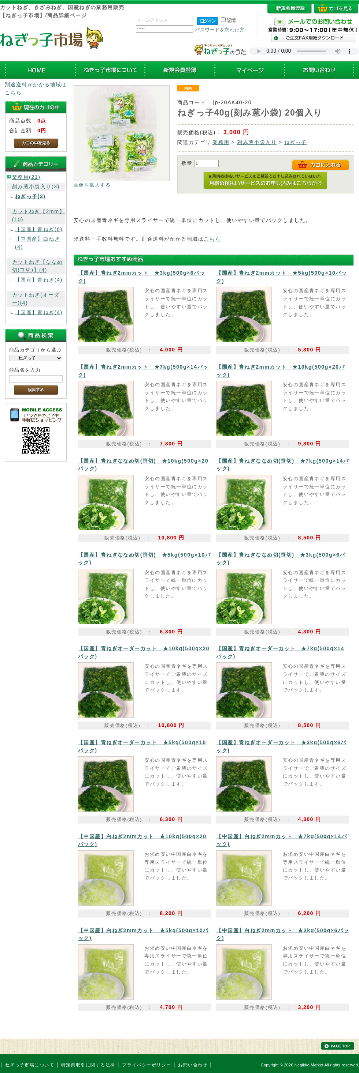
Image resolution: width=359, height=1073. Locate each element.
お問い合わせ (193, 1065)
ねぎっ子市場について (29, 1065)
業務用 (220, 142)
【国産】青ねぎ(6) (39, 229)
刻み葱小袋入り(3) (36, 186)
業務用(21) (26, 177)
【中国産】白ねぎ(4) (37, 243)
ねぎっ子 (295, 142)
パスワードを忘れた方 (219, 30)
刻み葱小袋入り (257, 142)
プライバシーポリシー (146, 1065)
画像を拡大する (92, 185)
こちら (212, 239)
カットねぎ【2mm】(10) (38, 215)
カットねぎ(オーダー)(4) (36, 299)
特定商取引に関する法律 (88, 1065)
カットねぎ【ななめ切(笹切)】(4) (37, 266)
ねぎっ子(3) (30, 196)
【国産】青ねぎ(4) (39, 280)
